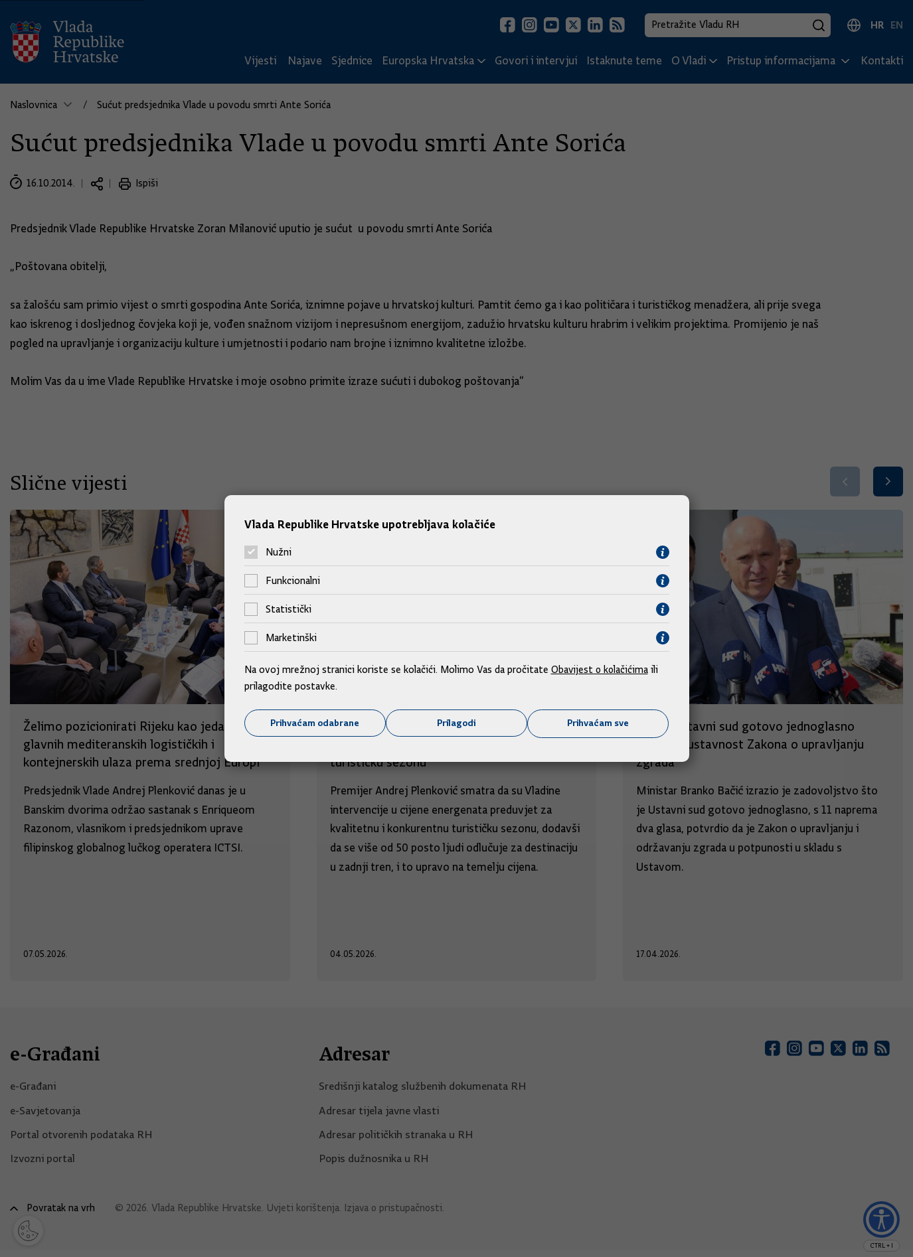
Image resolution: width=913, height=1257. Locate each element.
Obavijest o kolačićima (601, 669)
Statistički (288, 609)
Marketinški (291, 638)
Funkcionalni (293, 581)
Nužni (278, 552)
